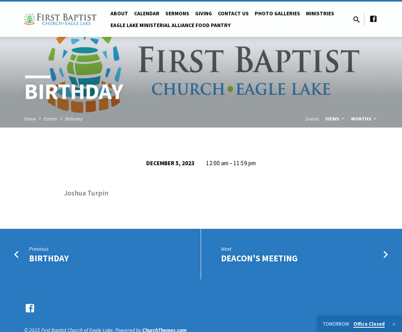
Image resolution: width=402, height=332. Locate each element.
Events (50, 119)
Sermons (177, 13)
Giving (203, 13)
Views (335, 119)
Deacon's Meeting (259, 258)
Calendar (146, 13)
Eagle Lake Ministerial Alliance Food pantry (170, 25)
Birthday (74, 119)
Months (364, 119)
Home (30, 119)
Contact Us (233, 13)
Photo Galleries (277, 13)
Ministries (320, 13)
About (119, 13)
